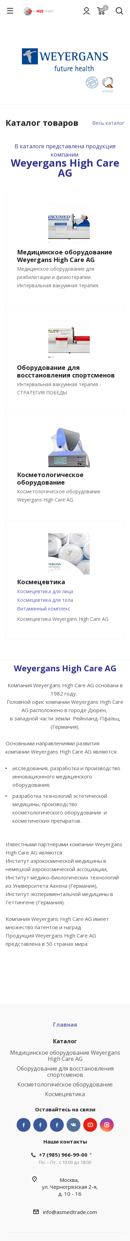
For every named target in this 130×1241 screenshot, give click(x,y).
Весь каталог (108, 122)
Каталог (65, 1041)
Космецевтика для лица (45, 591)
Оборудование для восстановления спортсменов (65, 1072)
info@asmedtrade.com (70, 1212)
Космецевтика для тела (45, 600)
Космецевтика (65, 1094)
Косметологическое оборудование (65, 1084)
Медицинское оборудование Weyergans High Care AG (65, 1056)
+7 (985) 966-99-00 (63, 1154)
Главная (65, 1024)
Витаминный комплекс (43, 608)
